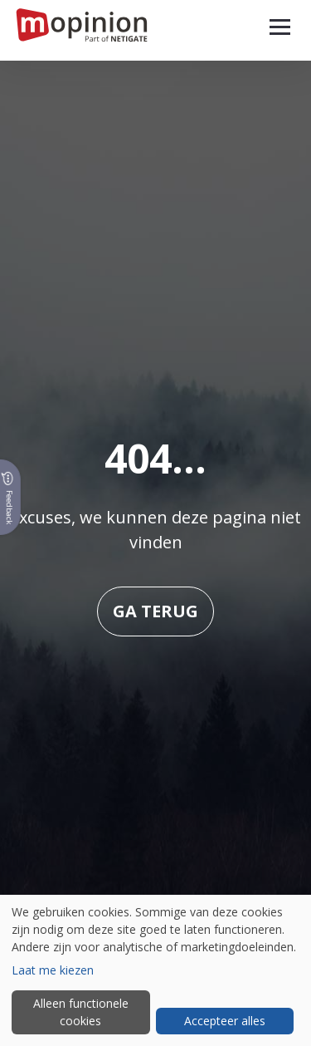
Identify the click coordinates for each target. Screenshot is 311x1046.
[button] (280, 27)
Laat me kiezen (53, 970)
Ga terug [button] (155, 611)
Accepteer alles (224, 1021)
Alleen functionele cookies (81, 1012)
